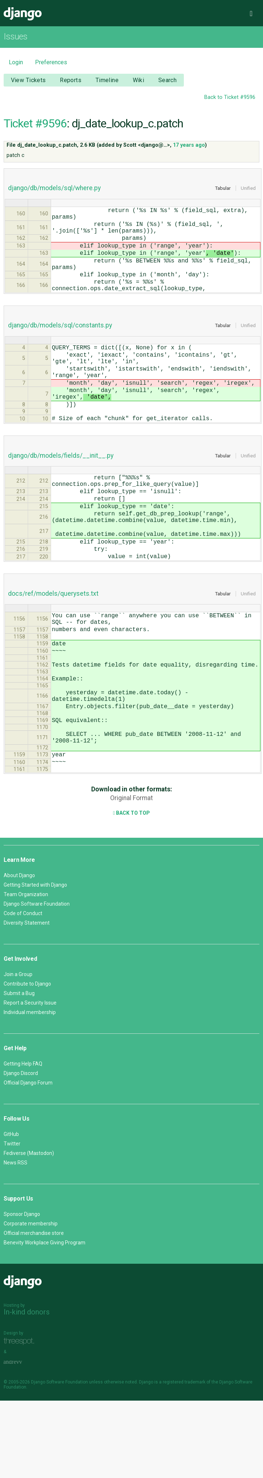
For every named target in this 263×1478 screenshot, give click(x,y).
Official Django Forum (28, 1160)
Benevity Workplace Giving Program (44, 1320)
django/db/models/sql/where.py (54, 188)
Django (23, 13)
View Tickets (28, 80)
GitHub (11, 1211)
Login (16, 62)
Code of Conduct (23, 991)
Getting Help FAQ (23, 1141)
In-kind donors (27, 1389)
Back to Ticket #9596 (229, 97)
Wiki (138, 80)
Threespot (21, 1419)
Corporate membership (31, 1301)
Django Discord (21, 1150)
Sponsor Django (22, 1291)
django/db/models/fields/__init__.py (60, 490)
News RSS (15, 1240)
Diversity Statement (27, 1000)
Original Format (131, 875)
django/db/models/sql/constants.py (60, 344)
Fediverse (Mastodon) (29, 1230)
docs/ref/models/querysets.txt (53, 647)
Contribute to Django (27, 1061)
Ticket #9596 (35, 123)
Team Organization (26, 972)
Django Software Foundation (37, 981)
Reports (70, 80)
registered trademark (184, 1459)
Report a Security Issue (30, 1080)
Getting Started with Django (35, 962)
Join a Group (18, 1052)
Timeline (107, 80)
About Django (19, 953)
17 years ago (189, 145)
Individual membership (30, 1090)
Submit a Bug (19, 1071)
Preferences (51, 62)
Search (167, 80)
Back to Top (131, 890)
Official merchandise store (34, 1310)
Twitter (12, 1221)
